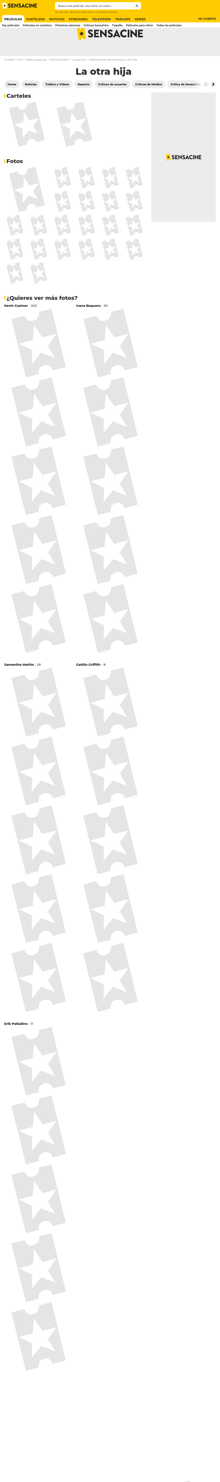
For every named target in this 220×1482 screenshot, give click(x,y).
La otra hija (78, 76)
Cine (19, 76)
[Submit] (137, 5)
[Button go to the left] (205, 101)
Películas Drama (59, 76)
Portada (9, 76)
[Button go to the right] (213, 101)
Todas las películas (36, 76)
